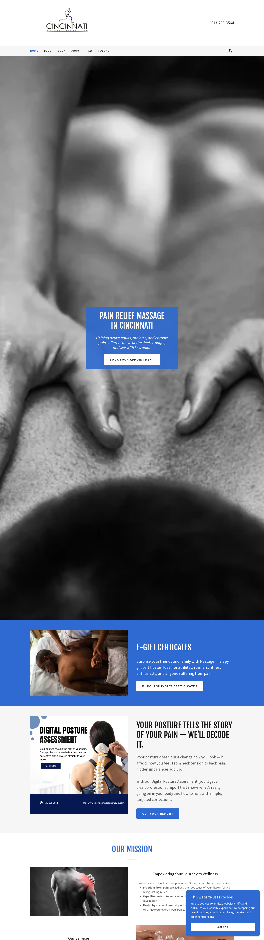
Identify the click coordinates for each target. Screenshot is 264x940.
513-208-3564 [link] (222, 22)
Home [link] (34, 50)
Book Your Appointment (132, 359)
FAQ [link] (89, 50)
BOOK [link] (62, 50)
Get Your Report (157, 813)
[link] (66, 22)
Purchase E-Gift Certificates (169, 686)
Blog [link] (48, 50)
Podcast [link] (104, 50)
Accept (222, 926)
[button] (230, 50)
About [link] (76, 50)
